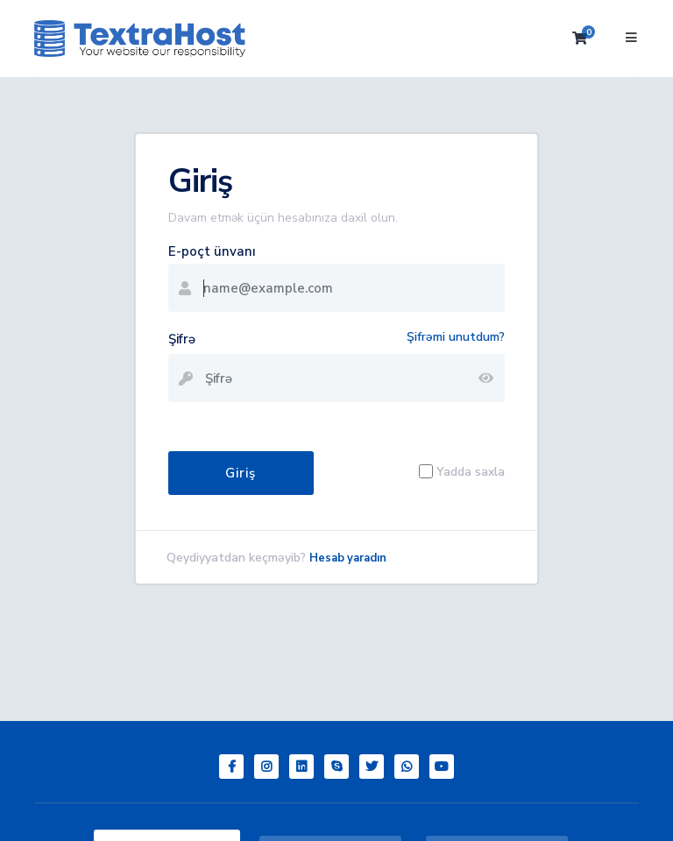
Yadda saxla (470, 471)
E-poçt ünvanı (212, 251)
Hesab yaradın (347, 558)
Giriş (240, 473)
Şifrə (181, 339)
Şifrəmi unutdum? (456, 337)
